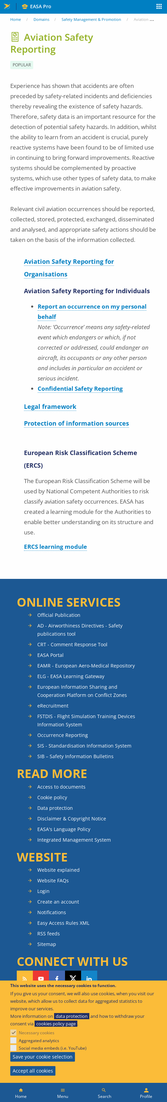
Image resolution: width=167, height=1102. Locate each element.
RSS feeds (48, 933)
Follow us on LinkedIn (89, 979)
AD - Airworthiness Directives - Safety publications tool (80, 629)
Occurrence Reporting (62, 735)
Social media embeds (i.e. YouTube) (53, 1048)
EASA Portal (50, 655)
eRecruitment (52, 705)
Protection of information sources (76, 423)
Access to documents (61, 786)
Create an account (58, 901)
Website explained (58, 870)
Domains (41, 19)
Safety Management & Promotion (91, 19)
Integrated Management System (74, 840)
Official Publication (58, 615)
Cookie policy (52, 797)
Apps (159, 7)
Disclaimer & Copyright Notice (71, 818)
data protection (72, 1016)
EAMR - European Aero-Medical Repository (86, 665)
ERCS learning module (55, 546)
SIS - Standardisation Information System (84, 745)
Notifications (51, 912)
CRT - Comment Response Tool (72, 644)
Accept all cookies (33, 1070)
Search (104, 1096)
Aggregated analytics (39, 1040)
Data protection (55, 808)
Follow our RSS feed (25, 979)
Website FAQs (53, 880)
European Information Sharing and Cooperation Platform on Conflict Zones (82, 691)
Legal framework (50, 406)
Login (43, 891)
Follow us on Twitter (73, 979)
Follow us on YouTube (41, 979)
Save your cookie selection (43, 1056)
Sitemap (46, 944)
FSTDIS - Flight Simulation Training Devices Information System (86, 720)
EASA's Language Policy (63, 829)
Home (15, 19)
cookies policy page (56, 1024)
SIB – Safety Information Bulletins (75, 756)
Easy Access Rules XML (63, 923)
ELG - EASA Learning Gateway (70, 676)
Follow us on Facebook (57, 979)
